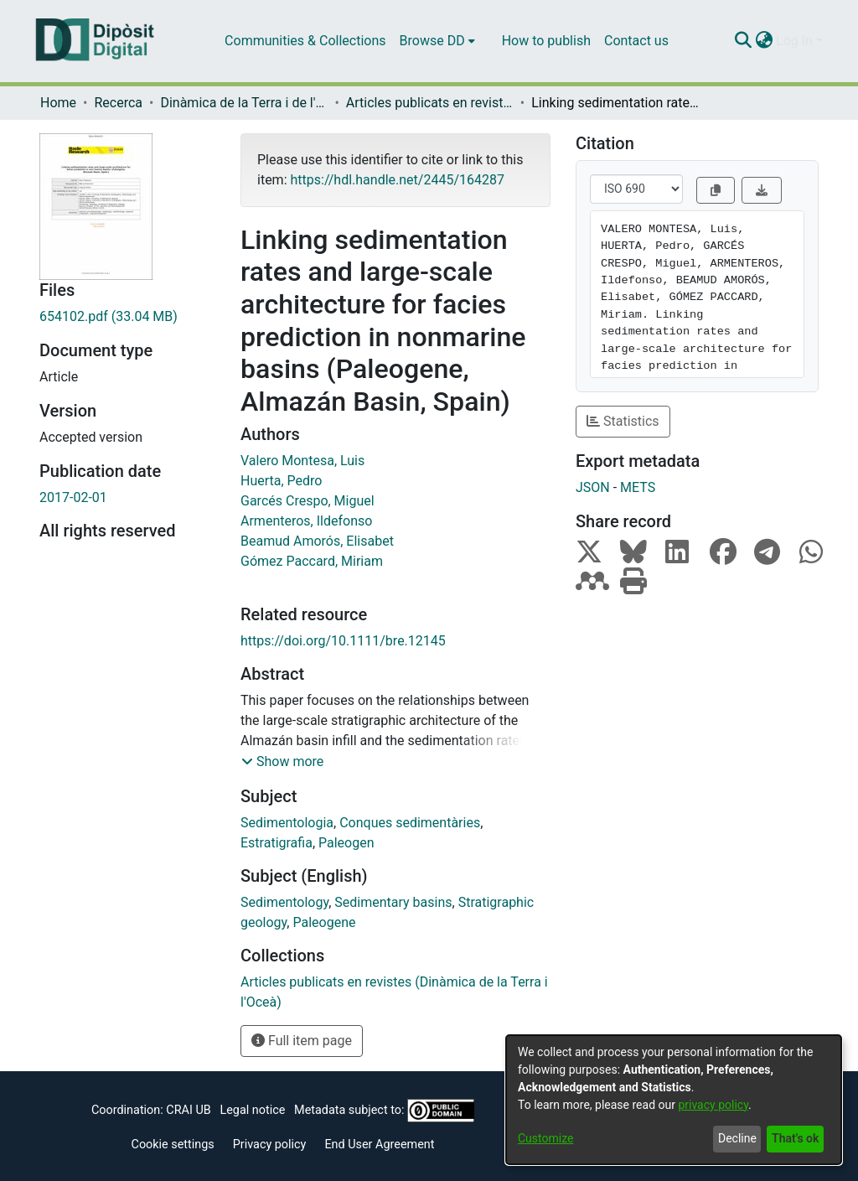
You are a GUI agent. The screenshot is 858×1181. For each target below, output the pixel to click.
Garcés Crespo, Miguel (307, 501)
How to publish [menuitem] (546, 41)
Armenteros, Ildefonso (306, 521)
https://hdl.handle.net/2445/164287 (397, 180)
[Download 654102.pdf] (127, 317)
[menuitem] (437, 41)
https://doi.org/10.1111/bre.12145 (343, 641)
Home (58, 103)
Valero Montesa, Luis (302, 461)
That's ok (795, 1138)
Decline (737, 1138)
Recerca (118, 103)
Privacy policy (270, 1144)
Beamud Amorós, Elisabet (317, 541)
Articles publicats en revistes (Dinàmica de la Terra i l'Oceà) (430, 103)
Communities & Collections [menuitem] (305, 41)
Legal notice (252, 1110)
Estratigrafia (276, 843)
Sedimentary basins (393, 902)
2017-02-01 (73, 497)
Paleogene (323, 922)
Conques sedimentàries (409, 823)
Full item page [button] (301, 1041)
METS (637, 487)
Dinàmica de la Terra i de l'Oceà (244, 103)
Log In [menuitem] (794, 41)
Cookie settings (173, 1144)
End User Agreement (379, 1144)
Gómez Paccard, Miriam (311, 561)
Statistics (623, 421)
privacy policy (713, 1104)
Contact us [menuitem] (636, 41)
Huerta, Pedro (281, 481)
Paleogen (346, 843)
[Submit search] (742, 41)
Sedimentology (284, 902)
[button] (282, 762)
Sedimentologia (286, 823)
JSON (593, 487)
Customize (545, 1138)
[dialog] (673, 1099)
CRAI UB (188, 1110)
